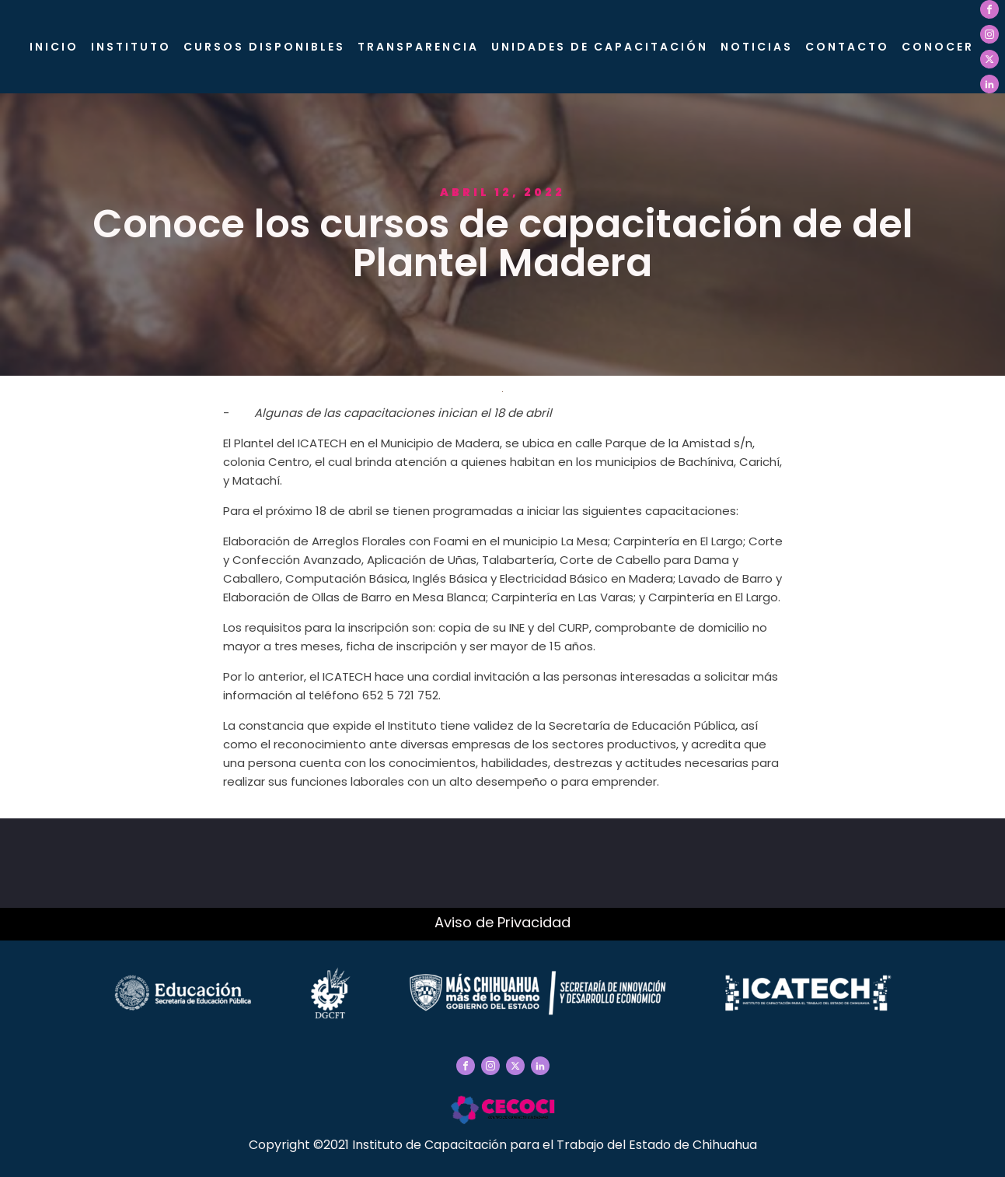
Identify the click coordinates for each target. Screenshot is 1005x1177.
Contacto (847, 46)
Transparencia (418, 46)
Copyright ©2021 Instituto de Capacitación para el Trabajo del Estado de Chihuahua (503, 1145)
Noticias (757, 46)
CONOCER (938, 46)
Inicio (54, 46)
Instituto (131, 46)
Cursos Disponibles (264, 46)
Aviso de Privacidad (502, 922)
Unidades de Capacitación (599, 46)
